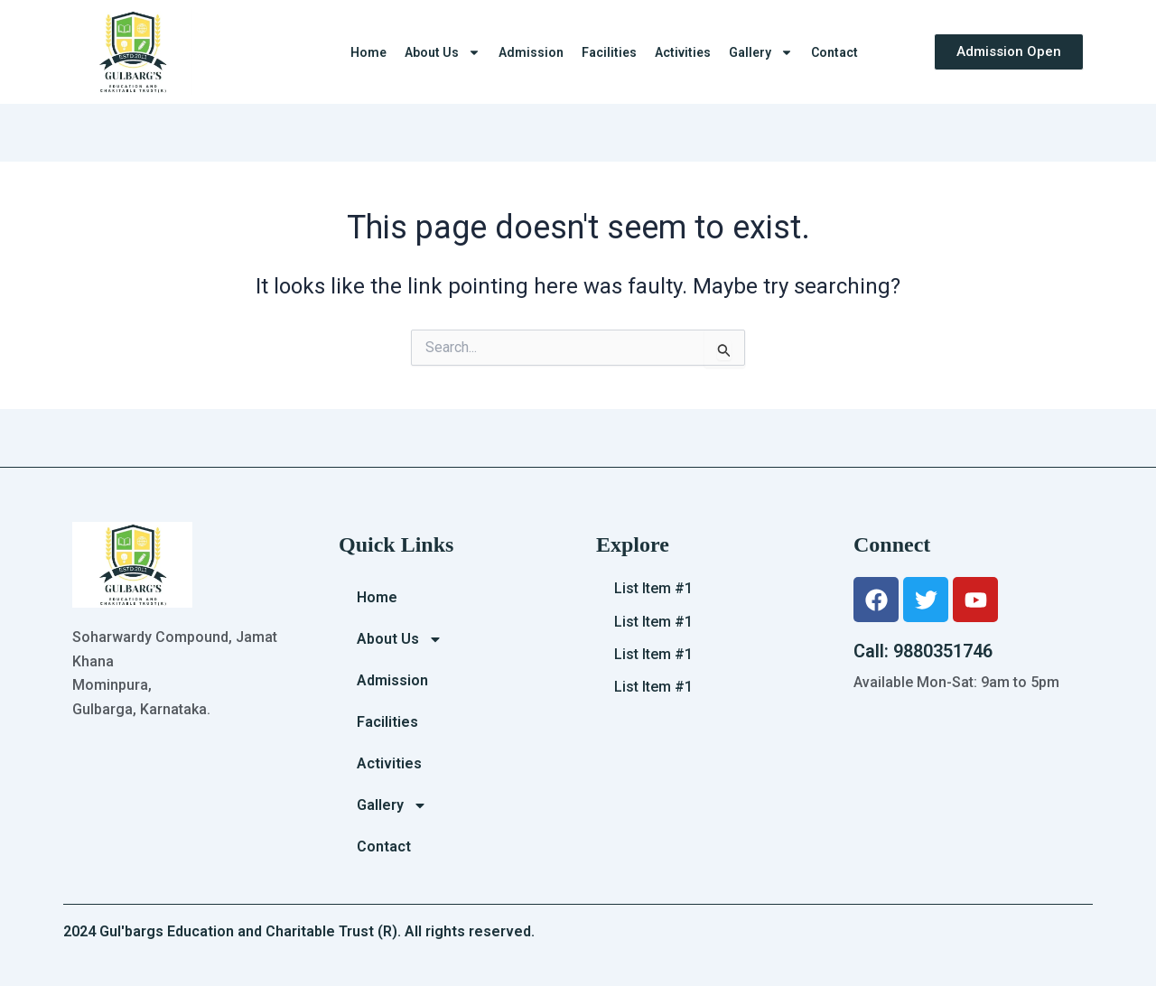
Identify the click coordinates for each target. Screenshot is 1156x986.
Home (368, 52)
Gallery (761, 52)
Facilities (609, 52)
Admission (531, 52)
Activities (683, 52)
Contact (834, 52)
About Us (442, 52)
